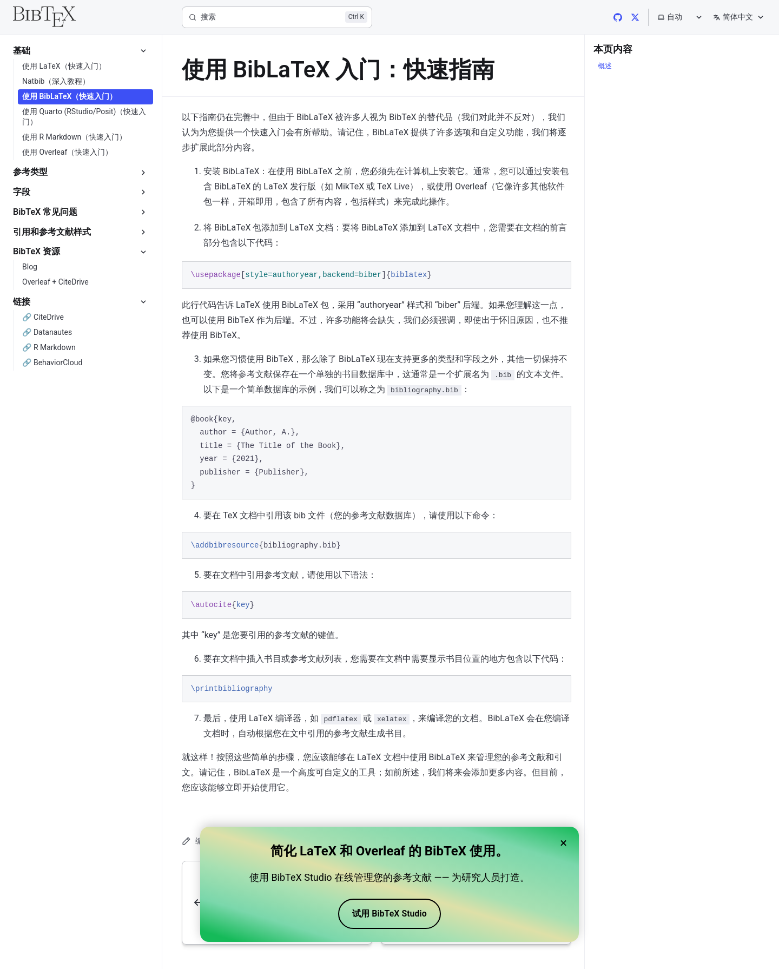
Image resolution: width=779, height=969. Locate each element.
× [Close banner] (563, 843)
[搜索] (277, 17)
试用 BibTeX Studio (389, 913)
